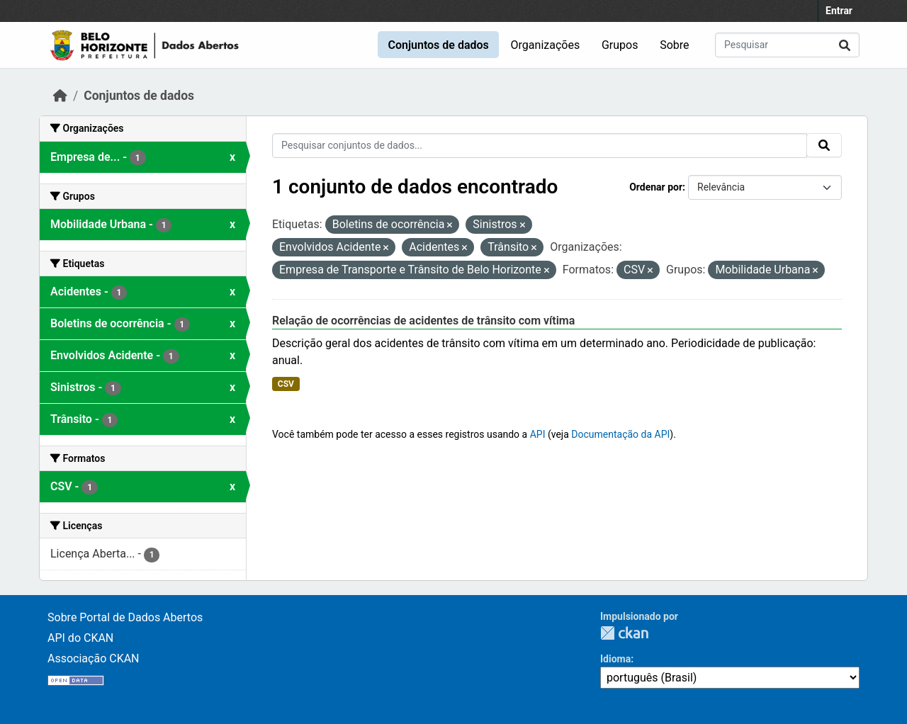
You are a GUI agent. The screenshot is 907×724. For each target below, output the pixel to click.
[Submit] (845, 45)
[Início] (60, 96)
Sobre (674, 45)
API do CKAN (80, 638)
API (538, 434)
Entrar (839, 10)
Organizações (545, 45)
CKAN (624, 633)
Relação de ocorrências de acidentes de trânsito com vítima (423, 320)
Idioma (615, 658)
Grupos (620, 45)
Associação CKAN (93, 658)
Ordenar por (655, 187)
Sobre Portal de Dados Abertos (125, 617)
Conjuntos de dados (438, 45)
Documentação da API (620, 434)
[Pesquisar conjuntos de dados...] (787, 45)
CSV (286, 384)
